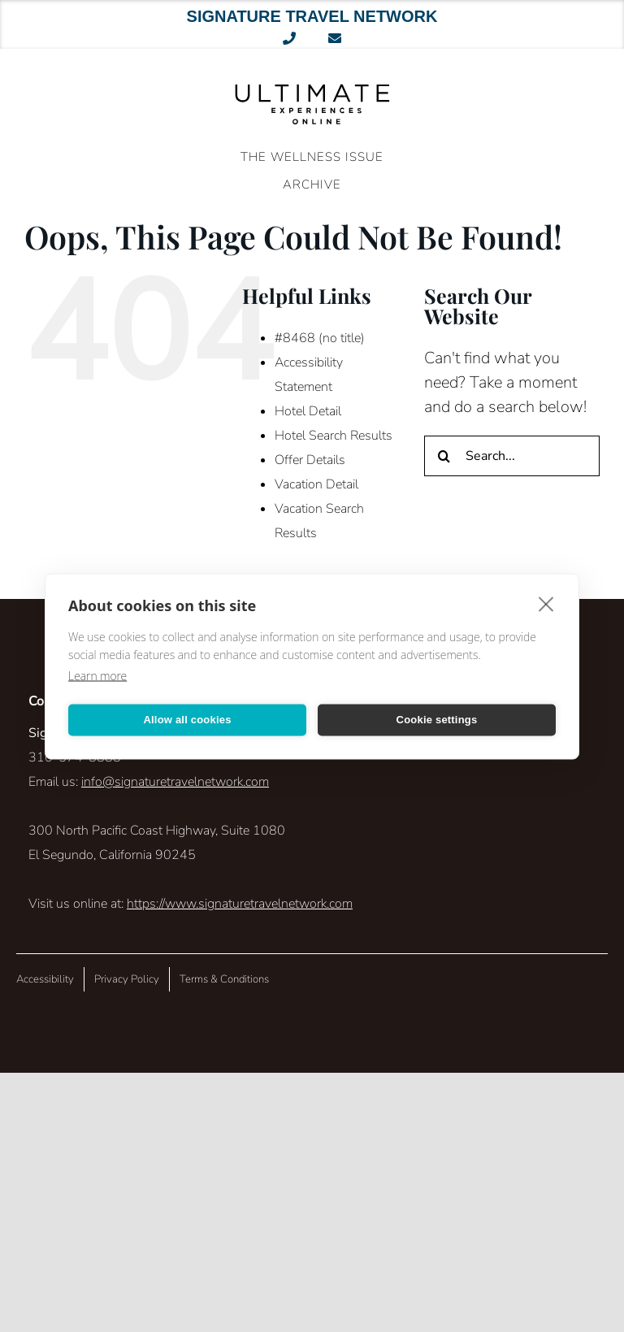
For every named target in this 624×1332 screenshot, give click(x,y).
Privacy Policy (126, 979)
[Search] (444, 456)
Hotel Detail (308, 411)
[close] (546, 603)
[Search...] (512, 456)
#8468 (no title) (320, 338)
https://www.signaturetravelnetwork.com (240, 904)
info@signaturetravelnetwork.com (175, 782)
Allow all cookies (187, 720)
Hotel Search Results (333, 436)
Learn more (97, 675)
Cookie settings (437, 720)
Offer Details (310, 460)
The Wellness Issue (312, 157)
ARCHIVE (312, 184)
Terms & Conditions (224, 979)
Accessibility (45, 979)
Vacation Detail (316, 484)
